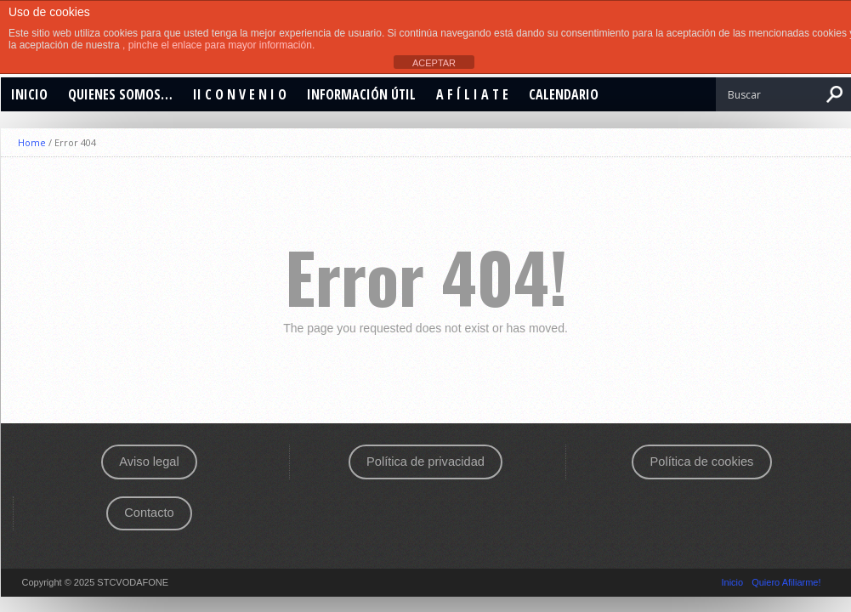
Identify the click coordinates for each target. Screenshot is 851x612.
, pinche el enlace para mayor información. (218, 45)
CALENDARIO (564, 94)
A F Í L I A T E (472, 94)
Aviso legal (149, 461)
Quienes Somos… (120, 94)
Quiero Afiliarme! (786, 582)
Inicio (29, 94)
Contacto (148, 512)
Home (32, 142)
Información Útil (361, 94)
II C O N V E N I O (240, 94)
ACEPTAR (434, 63)
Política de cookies (702, 461)
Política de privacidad (425, 461)
